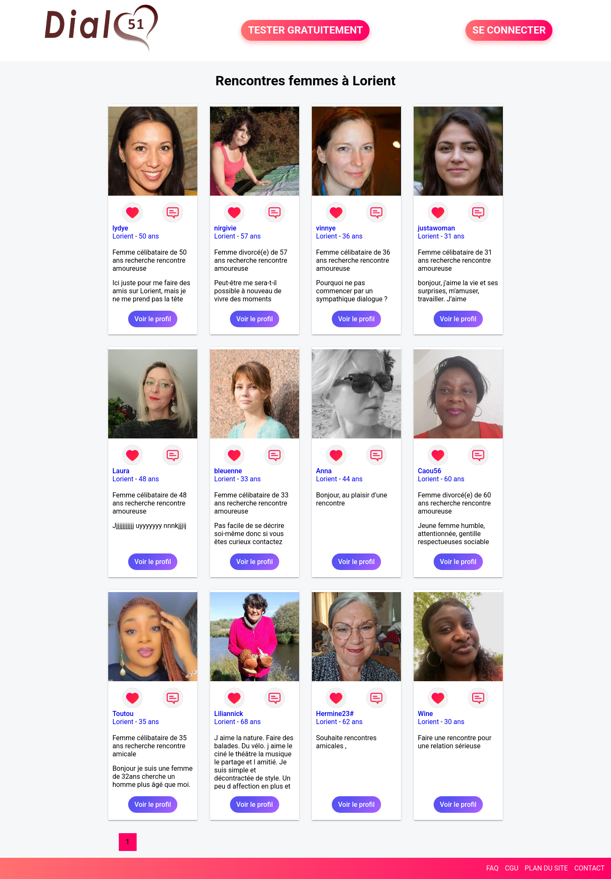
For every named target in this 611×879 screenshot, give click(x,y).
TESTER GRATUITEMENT (305, 31)
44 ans (352, 479)
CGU (512, 868)
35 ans (149, 722)
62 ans (352, 722)
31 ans (454, 236)
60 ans (454, 479)
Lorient (123, 236)
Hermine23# (335, 714)
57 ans (251, 236)
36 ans (352, 236)
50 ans (149, 236)
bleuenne (228, 471)
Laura (120, 471)
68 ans (251, 722)
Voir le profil (153, 319)
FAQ (492, 868)
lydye (120, 228)
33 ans (251, 479)
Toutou (123, 714)
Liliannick (228, 714)
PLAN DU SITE (546, 868)
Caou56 (429, 471)
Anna (324, 471)
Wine (425, 714)
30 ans (454, 722)
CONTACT (589, 868)
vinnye (326, 228)
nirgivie (225, 228)
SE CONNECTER (509, 31)
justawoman (436, 228)
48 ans (149, 479)
